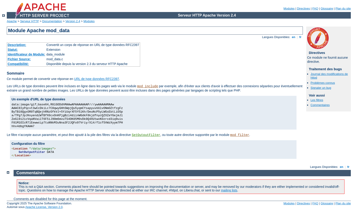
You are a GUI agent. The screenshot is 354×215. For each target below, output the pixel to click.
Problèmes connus (323, 83)
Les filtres (317, 100)
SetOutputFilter (146, 135)
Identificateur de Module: (26, 54)
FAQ (315, 8)
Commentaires (320, 105)
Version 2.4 (72, 21)
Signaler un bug (321, 87)
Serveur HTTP (29, 21)
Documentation (52, 21)
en (293, 37)
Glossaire (327, 8)
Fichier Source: (19, 59)
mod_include (147, 86)
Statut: (13, 49)
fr (300, 37)
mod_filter (239, 135)
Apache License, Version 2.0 (44, 207)
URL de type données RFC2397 (96, 79)
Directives (303, 8)
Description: (17, 45)
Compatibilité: (18, 64)
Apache (12, 21)
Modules (288, 8)
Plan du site (343, 8)
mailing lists (229, 190)
